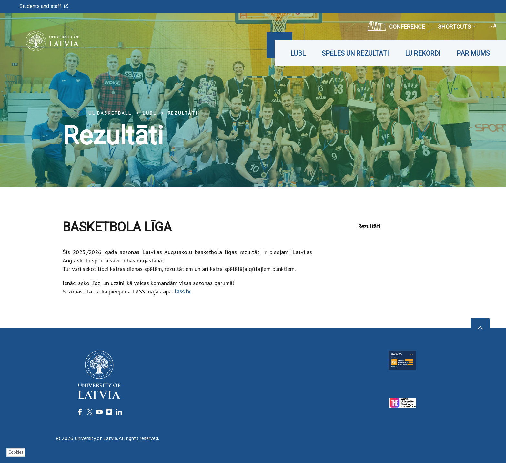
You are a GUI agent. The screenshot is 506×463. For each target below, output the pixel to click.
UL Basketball (109, 113)
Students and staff (43, 6)
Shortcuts (457, 26)
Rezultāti (183, 113)
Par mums (473, 53)
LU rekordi (422, 53)
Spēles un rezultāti (355, 53)
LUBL (298, 53)
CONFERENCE (396, 26)
